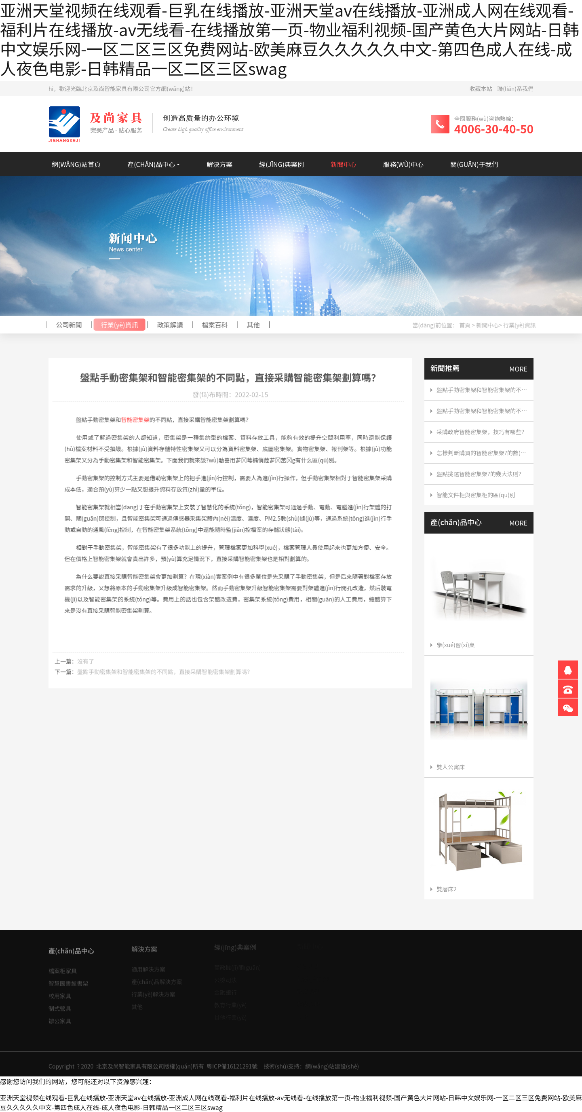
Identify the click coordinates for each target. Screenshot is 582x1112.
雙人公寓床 (447, 767)
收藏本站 (481, 88)
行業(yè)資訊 (116, 324)
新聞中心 (343, 164)
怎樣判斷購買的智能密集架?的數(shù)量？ (481, 453)
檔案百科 (212, 324)
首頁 (468, 325)
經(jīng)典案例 (281, 164)
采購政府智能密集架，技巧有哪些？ (481, 432)
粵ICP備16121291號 (232, 1070)
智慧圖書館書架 (68, 980)
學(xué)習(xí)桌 (452, 645)
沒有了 (85, 664)
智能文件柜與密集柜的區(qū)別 (475, 495)
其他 (250, 324)
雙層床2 (443, 889)
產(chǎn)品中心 (151, 164)
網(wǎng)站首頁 (76, 164)
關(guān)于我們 (474, 164)
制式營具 (59, 1005)
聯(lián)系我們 (515, 88)
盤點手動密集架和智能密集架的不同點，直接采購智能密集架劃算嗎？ (165, 675)
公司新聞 (66, 324)
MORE (518, 368)
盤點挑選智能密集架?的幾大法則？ (480, 474)
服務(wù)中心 (403, 164)
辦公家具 (59, 1017)
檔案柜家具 (62, 967)
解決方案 (219, 164)
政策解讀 (167, 324)
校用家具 (59, 992)
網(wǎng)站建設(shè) (332, 1070)
